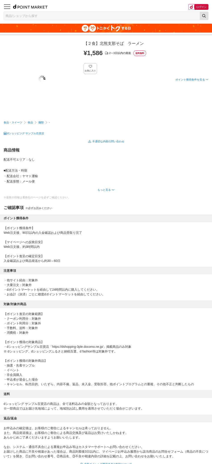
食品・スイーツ (13, 122)
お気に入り (90, 70)
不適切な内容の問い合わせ (108, 141)
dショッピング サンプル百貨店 (25, 133)
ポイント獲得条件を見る (190, 79)
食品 (30, 122)
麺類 (41, 122)
